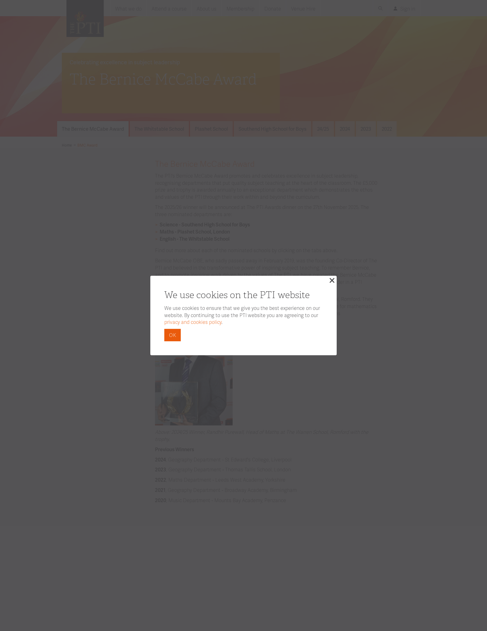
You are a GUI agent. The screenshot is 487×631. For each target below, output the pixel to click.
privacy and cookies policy (192, 321)
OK (172, 334)
